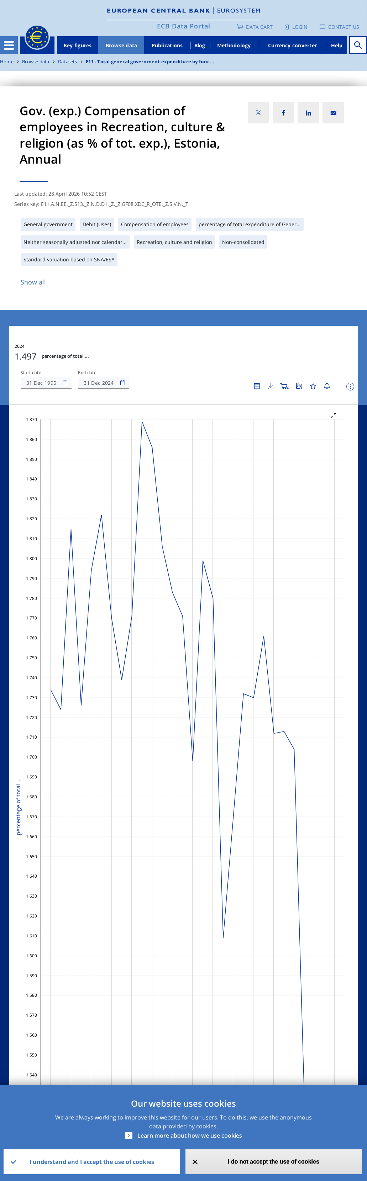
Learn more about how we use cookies (189, 1135)
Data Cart (259, 26)
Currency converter (292, 45)
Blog (199, 45)
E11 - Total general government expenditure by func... (150, 62)
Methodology (234, 45)
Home (7, 62)
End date (87, 373)
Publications (167, 45)
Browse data (121, 45)
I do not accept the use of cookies (273, 1162)
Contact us (343, 26)
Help (337, 45)
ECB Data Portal (183, 26)
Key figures (78, 45)
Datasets (67, 62)
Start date (31, 373)
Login (300, 26)
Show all (33, 282)
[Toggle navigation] (9, 45)
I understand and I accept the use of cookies (92, 1162)
